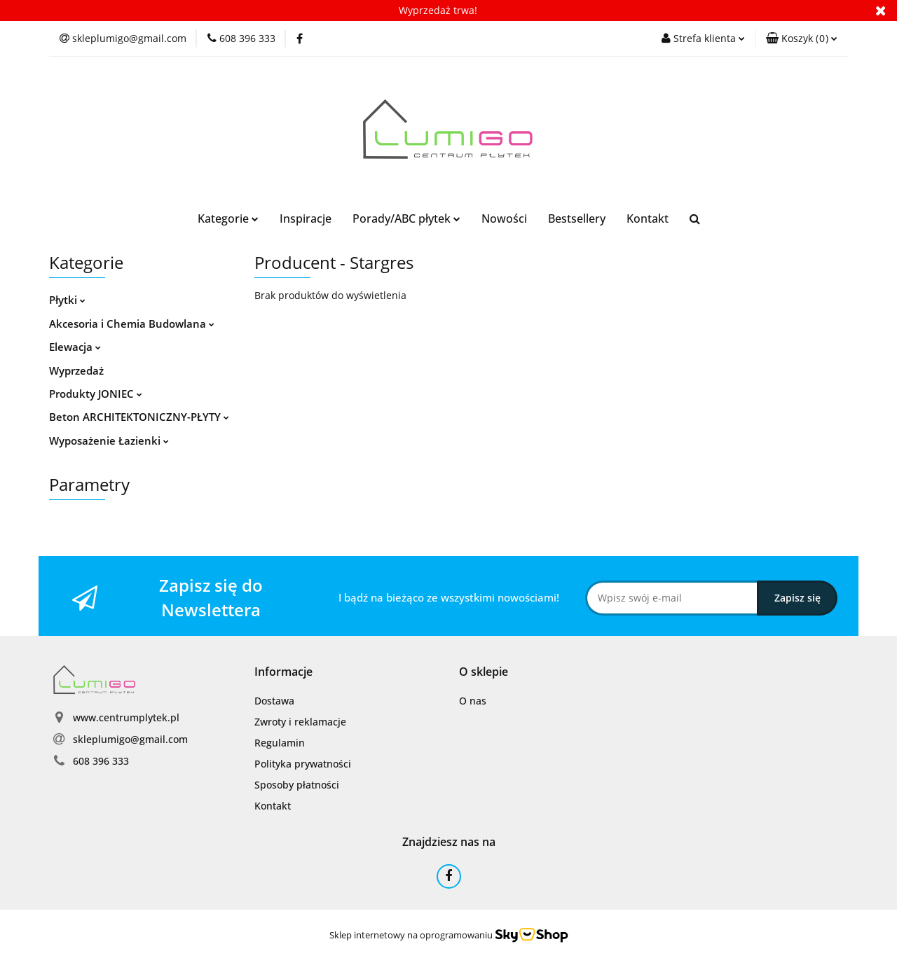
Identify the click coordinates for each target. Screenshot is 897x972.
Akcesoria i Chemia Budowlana (131, 324)
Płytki (67, 300)
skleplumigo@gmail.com (130, 739)
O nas (472, 700)
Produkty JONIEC (95, 394)
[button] (801, 38)
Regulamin (279, 742)
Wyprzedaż (76, 370)
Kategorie (228, 218)
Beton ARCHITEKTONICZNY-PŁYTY (139, 417)
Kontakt (647, 218)
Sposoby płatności (296, 784)
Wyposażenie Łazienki (109, 440)
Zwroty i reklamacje (300, 721)
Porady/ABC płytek (406, 218)
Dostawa (274, 700)
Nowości (504, 218)
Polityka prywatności (302, 763)
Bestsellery (576, 218)
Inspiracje (305, 218)
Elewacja (75, 347)
